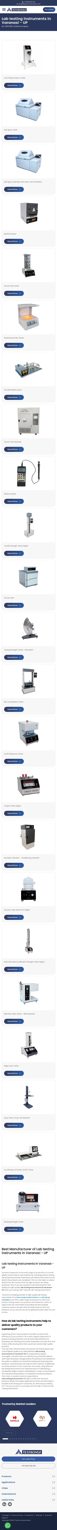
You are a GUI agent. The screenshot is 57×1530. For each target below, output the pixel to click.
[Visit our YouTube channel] (10, 1504)
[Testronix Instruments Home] (16, 9)
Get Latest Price (28, 1459)
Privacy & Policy (17, 1515)
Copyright (5, 1515)
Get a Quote (49, 9)
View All (8, 1433)
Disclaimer (29, 1515)
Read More (14, 85)
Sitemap (39, 1515)
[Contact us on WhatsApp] (8, 1525)
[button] (5, 1438)
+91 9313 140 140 (28, 1465)
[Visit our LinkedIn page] (4, 1504)
